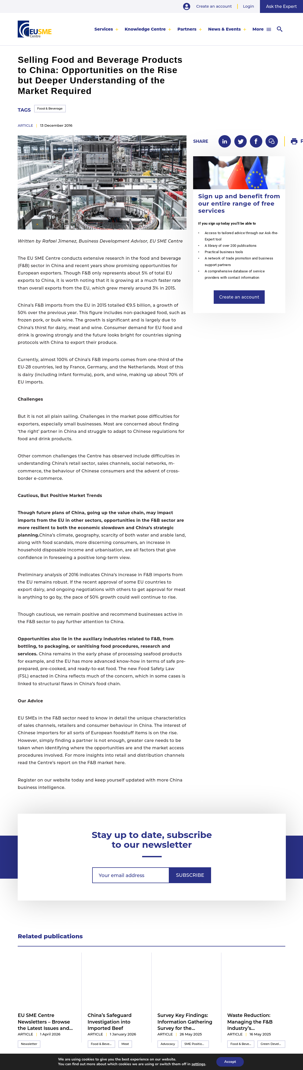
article (25, 125)
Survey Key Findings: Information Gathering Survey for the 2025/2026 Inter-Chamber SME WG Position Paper (184, 1021)
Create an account (214, 6)
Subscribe (190, 875)
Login (248, 6)
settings (198, 1064)
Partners (187, 29)
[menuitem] (107, 29)
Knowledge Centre (145, 29)
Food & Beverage (50, 108)
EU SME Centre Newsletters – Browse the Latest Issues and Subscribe (44, 1021)
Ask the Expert (281, 6)
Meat (125, 1044)
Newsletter (29, 1044)
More (258, 29)
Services (104, 29)
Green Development (273, 1044)
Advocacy (168, 1044)
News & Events (224, 29)
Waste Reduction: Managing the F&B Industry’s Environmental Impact (254, 1021)
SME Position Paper (196, 1044)
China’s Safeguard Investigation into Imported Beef (110, 1021)
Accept (230, 1061)
